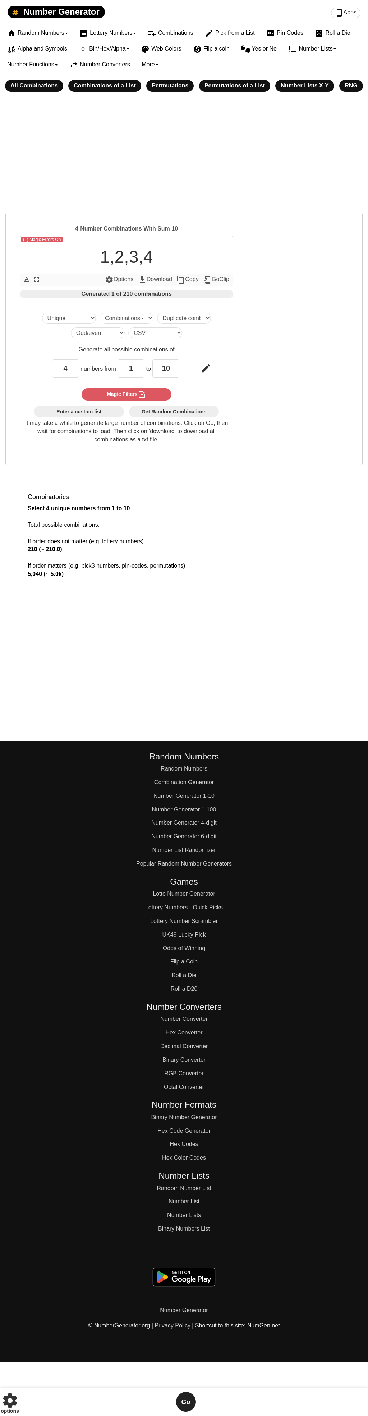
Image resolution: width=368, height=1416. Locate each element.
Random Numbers (184, 769)
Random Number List (184, 1188)
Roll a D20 (184, 989)
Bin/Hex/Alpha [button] (104, 49)
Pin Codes (284, 33)
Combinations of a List (104, 85)
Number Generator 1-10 (184, 796)
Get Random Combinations (174, 412)
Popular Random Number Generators (184, 864)
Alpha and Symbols (37, 49)
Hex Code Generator (184, 1131)
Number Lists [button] (312, 49)
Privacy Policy (172, 1325)
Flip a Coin (184, 961)
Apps (345, 13)
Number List (184, 1201)
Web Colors (161, 49)
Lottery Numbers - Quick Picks (184, 907)
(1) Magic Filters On (42, 239)
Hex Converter (183, 1032)
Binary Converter (184, 1060)
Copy (187, 279)
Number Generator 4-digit (183, 823)
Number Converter (184, 1019)
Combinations (170, 33)
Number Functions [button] (32, 64)
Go (185, 1402)
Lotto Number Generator (184, 894)
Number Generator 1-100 (184, 809)
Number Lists (184, 1215)
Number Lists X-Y (304, 85)
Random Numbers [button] (37, 33)
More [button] (150, 64)
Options (119, 279)
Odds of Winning (184, 948)
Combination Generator (184, 782)
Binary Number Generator (184, 1117)
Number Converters (99, 65)
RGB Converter (183, 1073)
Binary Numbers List (184, 1229)
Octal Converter (184, 1087)
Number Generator (54, 12)
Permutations (170, 85)
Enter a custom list (78, 412)
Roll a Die (332, 33)
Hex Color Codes (184, 1158)
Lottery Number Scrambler (184, 921)
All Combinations (34, 85)
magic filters (126, 394)
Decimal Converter (184, 1046)
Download (155, 279)
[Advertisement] (184, 157)
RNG (351, 85)
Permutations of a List (234, 85)
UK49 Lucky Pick (184, 935)
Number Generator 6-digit (183, 836)
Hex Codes (184, 1144)
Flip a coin (211, 49)
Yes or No (259, 49)
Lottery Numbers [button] (107, 33)
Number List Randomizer (184, 850)
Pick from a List (229, 33)
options (10, 1402)
